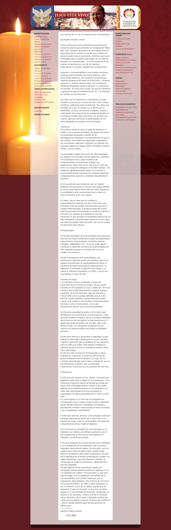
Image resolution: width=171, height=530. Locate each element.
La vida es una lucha (124, 94)
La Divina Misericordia (43, 86)
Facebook (38, 111)
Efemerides (119, 86)
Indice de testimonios (42, 92)
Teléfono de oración (42, 47)
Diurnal (37, 42)
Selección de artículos (42, 78)
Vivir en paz (120, 91)
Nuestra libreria (121, 84)
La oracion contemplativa (125, 120)
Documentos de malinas (42, 73)
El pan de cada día (41, 39)
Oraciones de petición (42, 54)
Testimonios (120, 81)
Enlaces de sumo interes (44, 102)
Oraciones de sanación (43, 59)
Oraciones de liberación (43, 57)
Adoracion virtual (40, 37)
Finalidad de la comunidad (125, 60)
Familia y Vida (39, 100)
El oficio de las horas (43, 44)
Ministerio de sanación (43, 81)
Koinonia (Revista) (41, 76)
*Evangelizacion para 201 (125, 117)
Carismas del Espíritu (42, 83)
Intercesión (38, 49)
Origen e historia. (122, 58)
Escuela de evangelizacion (125, 67)
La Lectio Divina (40, 62)
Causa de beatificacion (125, 49)
